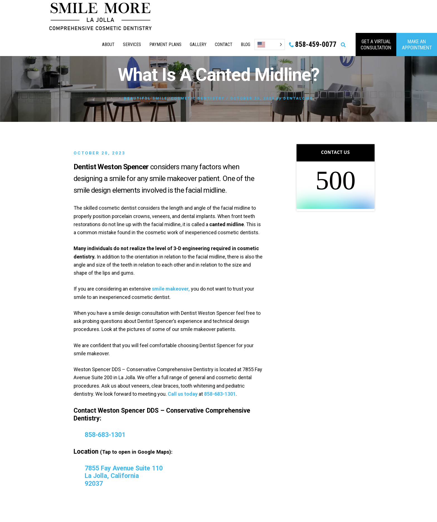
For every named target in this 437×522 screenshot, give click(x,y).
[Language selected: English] (269, 44)
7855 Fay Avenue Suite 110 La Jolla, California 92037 (124, 476)
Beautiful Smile (145, 98)
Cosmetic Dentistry (198, 98)
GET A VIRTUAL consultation (376, 44)
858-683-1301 (220, 394)
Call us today (183, 394)
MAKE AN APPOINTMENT (417, 44)
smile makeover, (171, 289)
